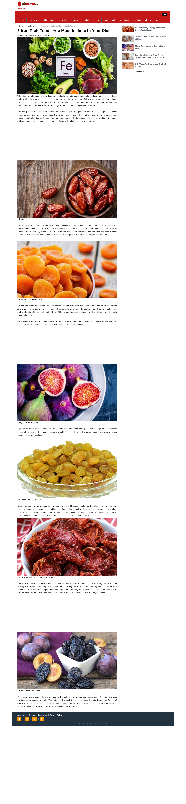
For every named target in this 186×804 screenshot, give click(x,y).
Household (85, 20)
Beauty (75, 20)
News (158, 20)
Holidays (96, 20)
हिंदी (29, 8)
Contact (32, 715)
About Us (21, 715)
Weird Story (149, 20)
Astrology (137, 20)
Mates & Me (33, 20)
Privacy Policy (56, 715)
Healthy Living (63, 20)
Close (19, 19)
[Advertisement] (67, 142)
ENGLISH (21, 8)
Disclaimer (42, 715)
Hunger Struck (109, 20)
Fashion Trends (47, 20)
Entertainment (124, 20)
